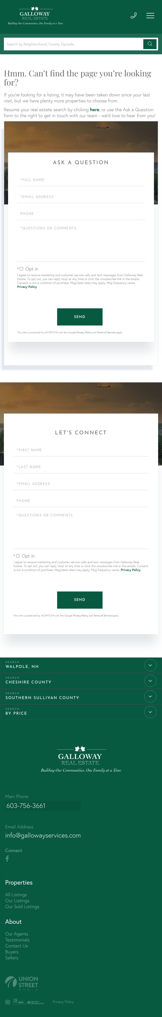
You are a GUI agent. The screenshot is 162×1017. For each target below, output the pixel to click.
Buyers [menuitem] (11, 951)
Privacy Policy (27, 287)
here (94, 109)
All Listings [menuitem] (16, 894)
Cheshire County (28, 682)
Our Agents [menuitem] (16, 933)
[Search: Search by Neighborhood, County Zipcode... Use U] (74, 44)
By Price (16, 713)
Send (79, 317)
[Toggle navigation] (150, 16)
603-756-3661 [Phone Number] (25, 805)
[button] (150, 44)
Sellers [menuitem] (11, 957)
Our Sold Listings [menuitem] (22, 906)
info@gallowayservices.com (44, 834)
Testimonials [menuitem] (17, 939)
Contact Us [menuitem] (16, 945)
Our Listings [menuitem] (17, 900)
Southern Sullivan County (42, 698)
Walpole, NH (22, 666)
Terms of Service (106, 332)
